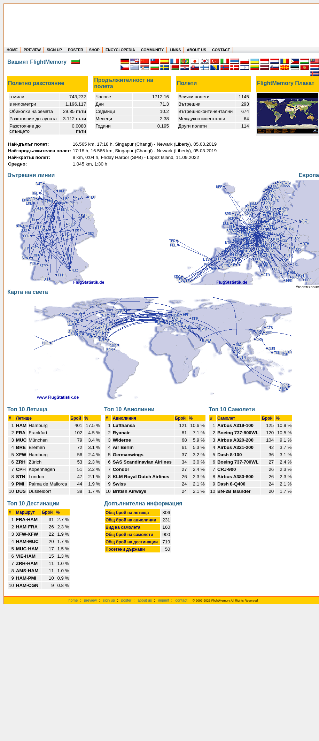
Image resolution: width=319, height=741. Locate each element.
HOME (12, 50)
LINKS (175, 50)
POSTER (75, 50)
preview (90, 600)
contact (181, 600)
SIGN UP (54, 50)
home (73, 600)
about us (145, 600)
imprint (163, 600)
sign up (109, 600)
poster (126, 600)
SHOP (94, 50)
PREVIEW (32, 50)
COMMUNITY (152, 50)
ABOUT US (196, 50)
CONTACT (221, 50)
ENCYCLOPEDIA (120, 50)
